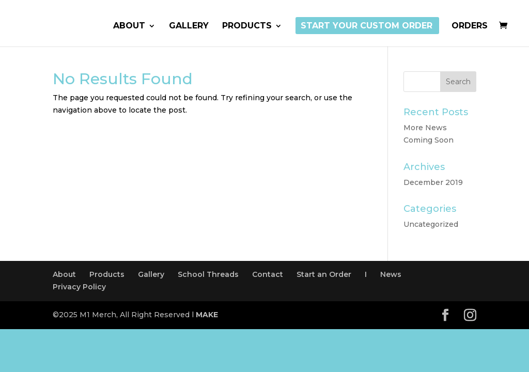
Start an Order (324, 274)
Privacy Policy (79, 286)
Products (247, 26)
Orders (470, 26)
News (390, 274)
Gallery (189, 26)
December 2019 (433, 182)
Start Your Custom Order (366, 26)
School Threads (208, 274)
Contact (267, 274)
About (129, 26)
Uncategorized (430, 224)
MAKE (207, 314)
